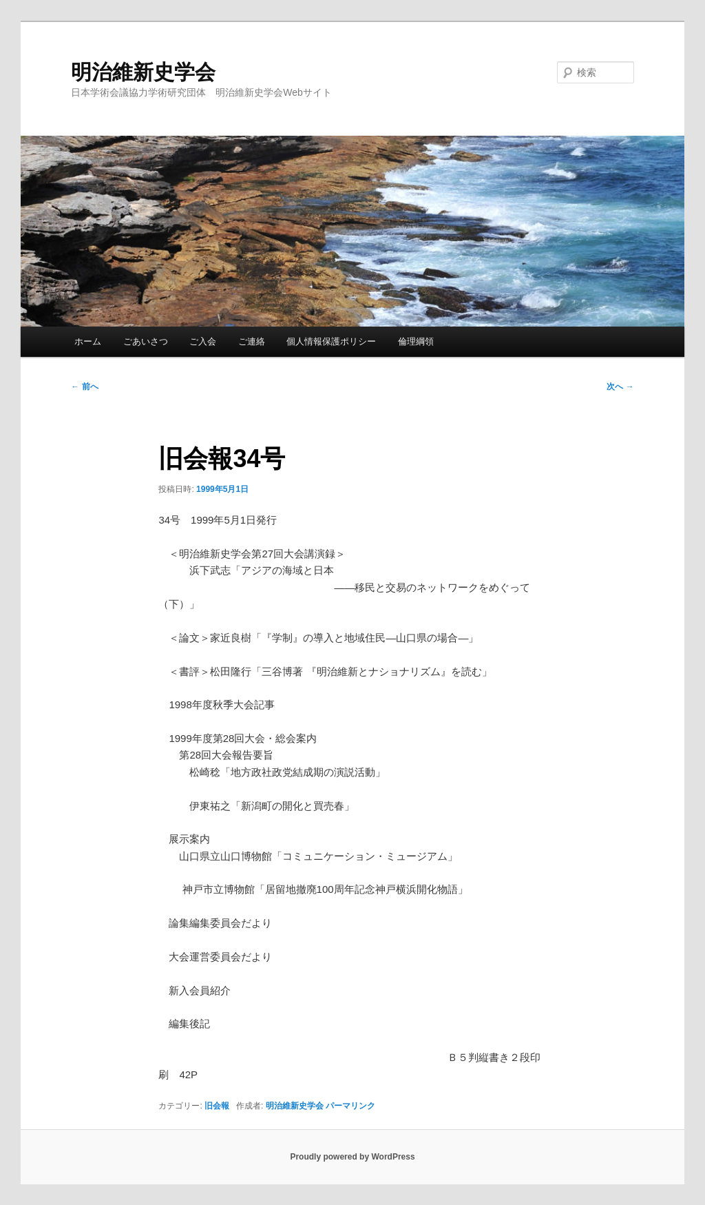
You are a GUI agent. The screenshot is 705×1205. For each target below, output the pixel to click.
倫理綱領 (416, 341)
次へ (620, 386)
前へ (84, 386)
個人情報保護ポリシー (331, 341)
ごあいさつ (145, 341)
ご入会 (202, 341)
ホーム (87, 341)
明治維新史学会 (143, 72)
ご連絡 (251, 341)
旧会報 (216, 1106)
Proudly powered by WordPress (352, 1157)
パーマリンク (350, 1106)
